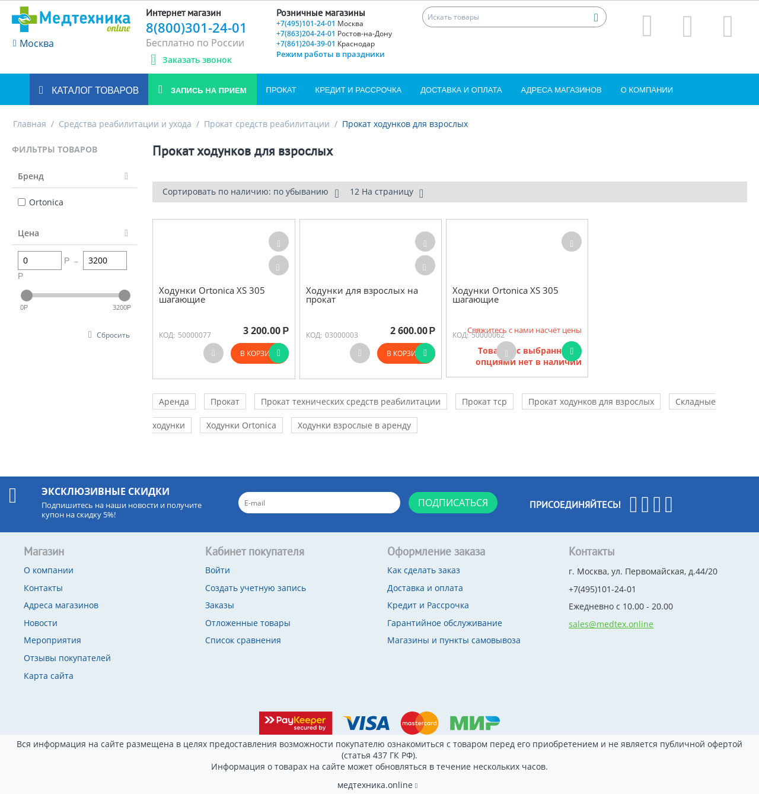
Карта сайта (49, 675)
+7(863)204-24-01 (334, 33)
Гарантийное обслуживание (444, 622)
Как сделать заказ (423, 570)
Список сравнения (243, 640)
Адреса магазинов (561, 89)
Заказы (219, 605)
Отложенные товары (248, 622)
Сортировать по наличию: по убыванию (250, 193)
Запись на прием (207, 90)
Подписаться (453, 502)
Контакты (43, 587)
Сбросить (113, 334)
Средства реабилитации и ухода (125, 123)
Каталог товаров (94, 90)
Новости (41, 622)
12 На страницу (386, 193)
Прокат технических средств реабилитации (351, 401)
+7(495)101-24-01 (319, 23)
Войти (217, 570)
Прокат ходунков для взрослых (591, 401)
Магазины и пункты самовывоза (454, 640)
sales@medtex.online (611, 624)
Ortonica (40, 202)
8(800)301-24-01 (196, 27)
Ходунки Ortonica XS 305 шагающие (212, 294)
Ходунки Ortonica (241, 425)
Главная (29, 123)
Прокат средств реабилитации (267, 123)
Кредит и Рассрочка (358, 89)
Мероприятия (52, 640)
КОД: (167, 335)
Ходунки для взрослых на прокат (362, 294)
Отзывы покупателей (67, 657)
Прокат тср (484, 401)
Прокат (281, 89)
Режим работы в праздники (330, 54)
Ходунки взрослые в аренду (354, 425)
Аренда (174, 401)
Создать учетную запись (255, 587)
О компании (647, 89)
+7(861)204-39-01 (325, 44)
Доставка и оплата (461, 89)
